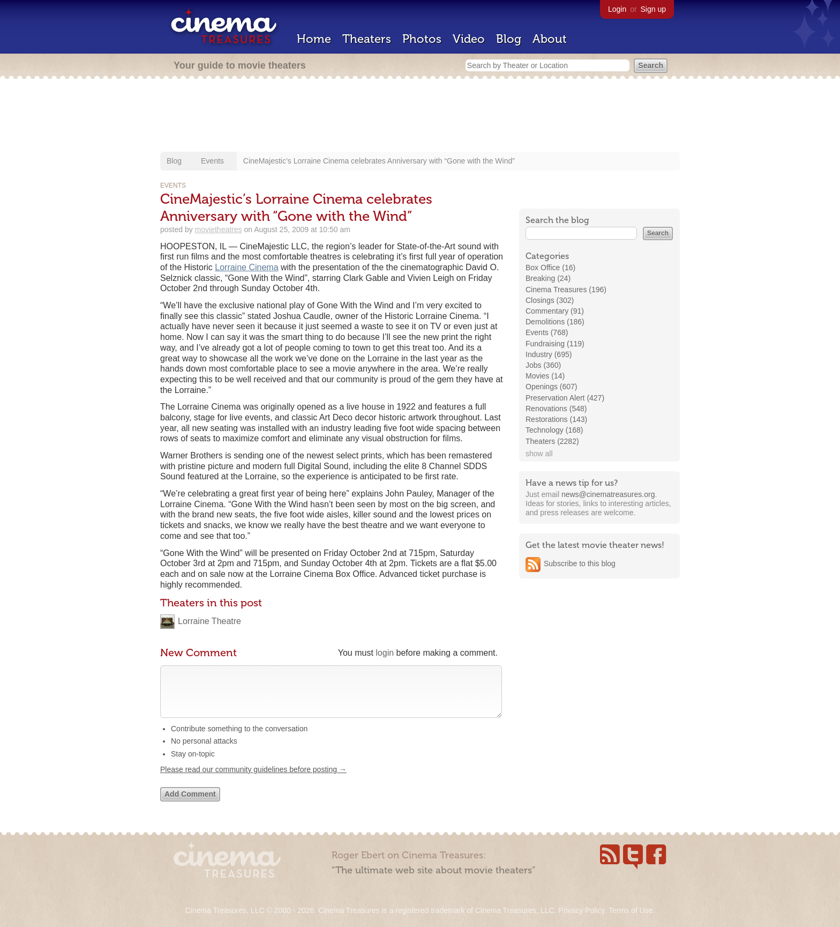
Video (469, 39)
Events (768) (547, 332)
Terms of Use (630, 910)
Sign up (653, 9)
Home (314, 39)
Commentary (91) (555, 311)
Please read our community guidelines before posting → (253, 780)
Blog (508, 39)
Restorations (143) (556, 419)
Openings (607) (552, 386)
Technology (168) (554, 430)
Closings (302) (550, 300)
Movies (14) (545, 376)
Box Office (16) (550, 267)
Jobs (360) (543, 365)
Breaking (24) (548, 278)
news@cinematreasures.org (608, 494)
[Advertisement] (420, 116)
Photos (421, 39)
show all (539, 453)
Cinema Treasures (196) (566, 289)
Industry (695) (549, 354)
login (385, 652)
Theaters (366, 39)
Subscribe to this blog (580, 563)
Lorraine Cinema (246, 267)
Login (617, 9)
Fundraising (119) (555, 343)
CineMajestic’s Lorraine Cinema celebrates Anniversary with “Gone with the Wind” (379, 161)
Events (212, 161)
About (549, 39)
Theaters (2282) (552, 441)
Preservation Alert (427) (565, 398)
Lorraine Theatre (209, 621)
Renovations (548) (556, 408)
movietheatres (218, 229)
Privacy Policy (581, 910)
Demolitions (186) (555, 321)
